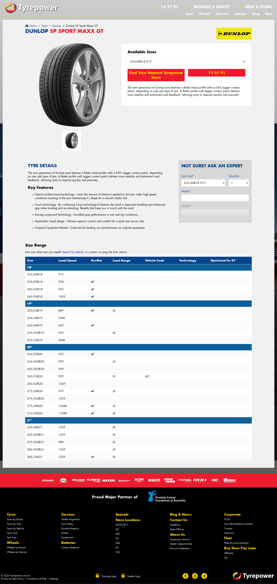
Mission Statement (179, 548)
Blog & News (180, 514)
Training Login (109, 576)
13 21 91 (169, 6)
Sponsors (229, 533)
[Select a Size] (187, 61)
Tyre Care (12, 533)
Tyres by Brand (15, 519)
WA (118, 534)
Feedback (175, 525)
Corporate (232, 514)
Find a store (258, 6)
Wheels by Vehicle (16, 552)
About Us (177, 535)
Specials (241, 14)
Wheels (204, 14)
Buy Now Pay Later (240, 548)
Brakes (65, 533)
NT (117, 547)
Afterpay (228, 553)
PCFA (227, 519)
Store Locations (128, 520)
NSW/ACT (122, 525)
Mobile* (186, 206)
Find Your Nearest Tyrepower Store (156, 75)
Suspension (67, 537)
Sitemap (53, 578)
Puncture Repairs (70, 528)
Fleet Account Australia (236, 543)
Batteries (222, 14)
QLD (118, 543)
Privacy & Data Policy (12, 578)
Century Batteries (70, 547)
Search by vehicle (72, 252)
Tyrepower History (180, 539)
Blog (255, 14)
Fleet (268, 14)
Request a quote (212, 6)
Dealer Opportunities (181, 544)
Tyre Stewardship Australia (238, 524)
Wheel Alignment (70, 519)
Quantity (234, 176)
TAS (118, 552)
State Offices (177, 529)
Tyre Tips (11, 537)
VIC (117, 529)
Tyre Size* (187, 176)
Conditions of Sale (36, 578)
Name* (185, 191)
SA (117, 538)
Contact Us (178, 520)
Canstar (228, 528)
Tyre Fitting (67, 524)
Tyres (189, 14)
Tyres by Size (14, 524)
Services (68, 514)
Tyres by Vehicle (15, 528)
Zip (226, 557)
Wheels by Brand (16, 547)
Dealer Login (134, 576)
